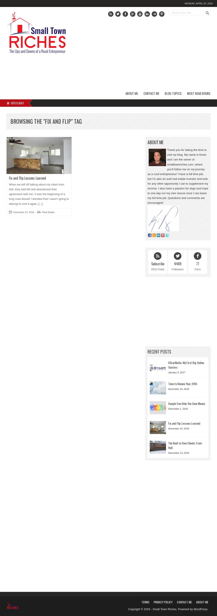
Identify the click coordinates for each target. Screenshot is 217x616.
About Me (131, 93)
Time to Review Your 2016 (182, 383)
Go (207, 13)
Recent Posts (159, 352)
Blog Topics (173, 93)
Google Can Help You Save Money (186, 403)
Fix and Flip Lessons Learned (27, 178)
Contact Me (151, 93)
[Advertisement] (162, 57)
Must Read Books (198, 93)
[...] (40, 203)
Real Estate (48, 212)
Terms (145, 602)
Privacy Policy (163, 602)
